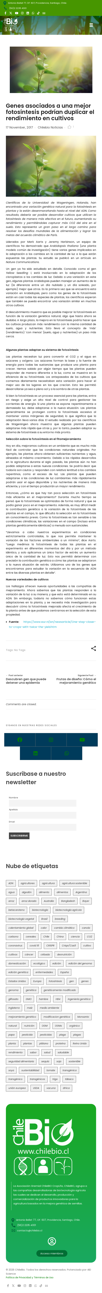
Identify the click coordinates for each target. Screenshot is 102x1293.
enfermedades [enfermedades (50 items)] (44, 972)
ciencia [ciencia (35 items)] (75, 936)
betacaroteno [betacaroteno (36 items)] (16, 910)
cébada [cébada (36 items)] (45, 954)
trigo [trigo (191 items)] (55, 1079)
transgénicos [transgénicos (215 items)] (37, 1079)
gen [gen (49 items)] (71, 981)
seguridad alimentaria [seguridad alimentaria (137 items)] (21, 1061)
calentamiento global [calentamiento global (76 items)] (20, 928)
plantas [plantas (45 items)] (27, 1043)
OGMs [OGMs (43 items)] (58, 1026)
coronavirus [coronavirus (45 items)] (15, 945)
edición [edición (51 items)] (56, 963)
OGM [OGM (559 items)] (45, 1026)
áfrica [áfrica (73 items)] (66, 1088)
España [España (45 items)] (64, 972)
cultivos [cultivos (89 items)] (12, 954)
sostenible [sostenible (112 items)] (74, 1061)
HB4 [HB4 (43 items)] (58, 999)
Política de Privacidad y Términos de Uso (29, 1277)
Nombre (13, 797)
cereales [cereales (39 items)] (31, 936)
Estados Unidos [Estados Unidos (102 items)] (17, 981)
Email (12, 821)
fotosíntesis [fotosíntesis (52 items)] (55, 981)
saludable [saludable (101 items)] (63, 1052)
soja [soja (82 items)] (58, 1061)
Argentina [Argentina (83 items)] (81, 892)
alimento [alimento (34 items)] (44, 892)
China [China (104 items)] (60, 936)
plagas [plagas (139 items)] (77, 1035)
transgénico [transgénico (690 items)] (15, 1079)
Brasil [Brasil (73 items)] (44, 919)
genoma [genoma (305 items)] (13, 990)
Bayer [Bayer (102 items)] (85, 901)
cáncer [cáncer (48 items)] (29, 954)
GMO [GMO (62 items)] (29, 999)
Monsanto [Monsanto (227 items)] (83, 1017)
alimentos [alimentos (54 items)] (62, 892)
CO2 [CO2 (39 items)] (89, 936)
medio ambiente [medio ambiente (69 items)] (49, 1008)
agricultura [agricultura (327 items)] (48, 883)
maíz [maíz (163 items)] (29, 1008)
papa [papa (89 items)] (11, 1035)
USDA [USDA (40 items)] (36, 1088)
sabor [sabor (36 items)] (33, 1052)
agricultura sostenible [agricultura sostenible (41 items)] (74, 883)
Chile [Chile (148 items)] (46, 936)
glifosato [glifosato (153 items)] (13, 999)
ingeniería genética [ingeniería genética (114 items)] (79, 999)
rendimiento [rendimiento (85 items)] (15, 1052)
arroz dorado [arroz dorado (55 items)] (29, 901)
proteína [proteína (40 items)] (60, 1043)
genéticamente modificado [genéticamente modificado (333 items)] (60, 990)
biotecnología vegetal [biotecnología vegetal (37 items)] (21, 919)
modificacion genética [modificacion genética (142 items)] (56, 1017)
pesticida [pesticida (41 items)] (27, 1035)
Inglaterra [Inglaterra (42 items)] (14, 1008)
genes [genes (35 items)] (85, 981)
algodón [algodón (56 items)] (27, 892)
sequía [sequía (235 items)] (45, 1061)
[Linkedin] (35, 753)
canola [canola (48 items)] (86, 928)
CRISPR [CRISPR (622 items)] (50, 945)
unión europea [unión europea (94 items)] (17, 1088)
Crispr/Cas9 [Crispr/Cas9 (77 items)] (69, 945)
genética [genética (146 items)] (31, 990)
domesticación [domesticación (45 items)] (17, 963)
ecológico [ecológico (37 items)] (39, 963)
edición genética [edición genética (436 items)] (18, 972)
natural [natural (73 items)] (12, 1026)
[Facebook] (19, 740)
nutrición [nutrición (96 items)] (29, 1026)
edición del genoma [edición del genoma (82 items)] (80, 963)
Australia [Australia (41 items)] (49, 901)
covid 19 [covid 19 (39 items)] (34, 945)
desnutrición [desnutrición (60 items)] (64, 954)
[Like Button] (69, 127)
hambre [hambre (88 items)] (43, 999)
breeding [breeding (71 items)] (60, 919)
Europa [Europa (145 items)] (37, 981)
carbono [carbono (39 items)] (13, 936)
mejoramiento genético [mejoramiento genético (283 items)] (22, 1017)
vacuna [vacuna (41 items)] (51, 1088)
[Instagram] (51, 740)
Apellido (13, 809)
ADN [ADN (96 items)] (10, 883)
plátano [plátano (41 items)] (43, 1043)
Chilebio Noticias (50, 127)
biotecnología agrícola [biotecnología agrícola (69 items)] (68, 910)
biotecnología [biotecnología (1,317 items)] (40, 910)
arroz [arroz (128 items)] (11, 901)
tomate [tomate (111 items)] (51, 1070)
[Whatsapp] (66, 753)
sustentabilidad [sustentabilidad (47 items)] (30, 1070)
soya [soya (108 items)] (11, 1070)
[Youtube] (82, 740)
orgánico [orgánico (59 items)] (74, 1026)
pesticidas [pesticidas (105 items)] (46, 1035)
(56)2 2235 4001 (17, 8)
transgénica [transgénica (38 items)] (70, 1070)
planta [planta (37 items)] (12, 1043)
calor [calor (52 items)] (44, 928)
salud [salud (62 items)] (47, 1052)
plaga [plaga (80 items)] (62, 1035)
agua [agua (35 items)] (11, 892)
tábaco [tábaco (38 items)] (69, 1079)
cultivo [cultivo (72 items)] (87, 945)
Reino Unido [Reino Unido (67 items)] (80, 1043)
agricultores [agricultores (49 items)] (28, 883)
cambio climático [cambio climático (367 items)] (64, 928)
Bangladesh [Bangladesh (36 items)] (68, 901)
